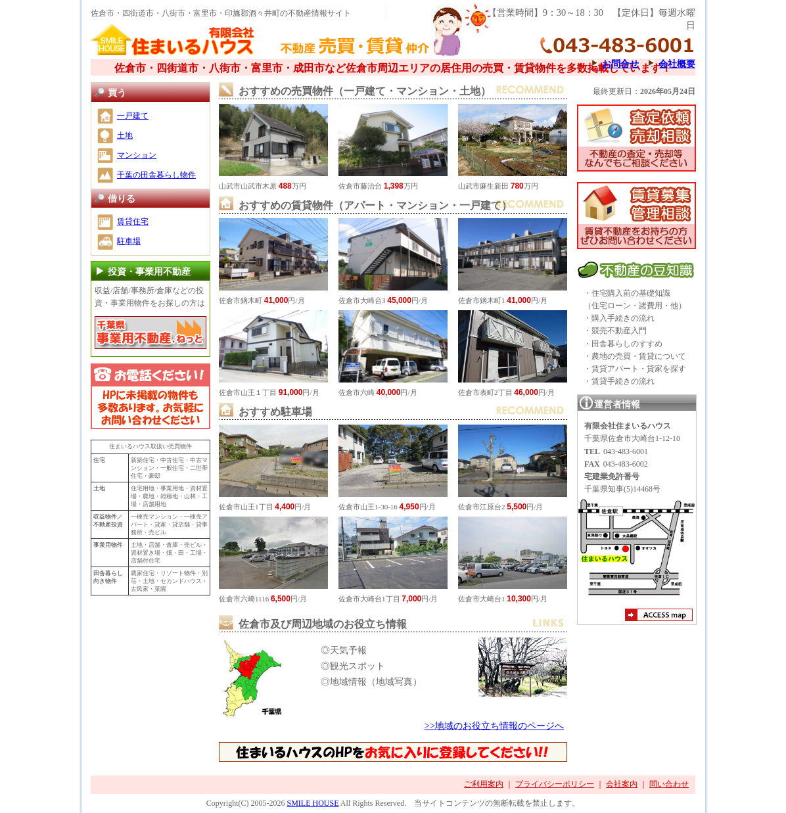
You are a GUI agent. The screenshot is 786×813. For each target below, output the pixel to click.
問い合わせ (669, 784)
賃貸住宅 (133, 221)
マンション (136, 155)
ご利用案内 (483, 784)
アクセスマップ (659, 616)
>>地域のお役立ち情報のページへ (494, 725)
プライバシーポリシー (554, 784)
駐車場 (129, 241)
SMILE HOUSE (312, 803)
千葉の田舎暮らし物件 (156, 174)
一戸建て (133, 115)
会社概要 (677, 63)
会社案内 (621, 784)
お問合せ (620, 63)
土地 (125, 135)
